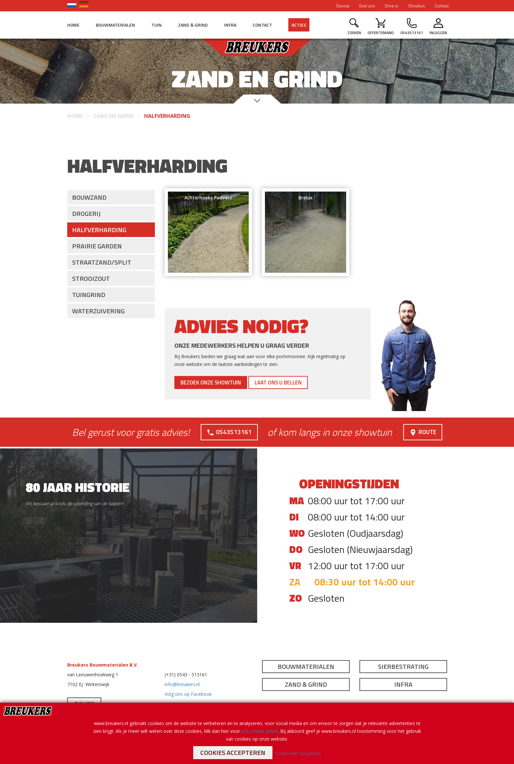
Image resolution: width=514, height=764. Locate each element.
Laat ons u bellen (299, 382)
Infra (230, 24)
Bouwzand (89, 197)
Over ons (367, 6)
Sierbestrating (403, 666)
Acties (299, 24)
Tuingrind (88, 295)
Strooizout (91, 278)
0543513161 (228, 432)
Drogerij (86, 213)
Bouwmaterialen (115, 24)
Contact (442, 6)
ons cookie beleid (259, 731)
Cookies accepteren (232, 752)
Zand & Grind (193, 24)
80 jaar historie (78, 487)
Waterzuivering (98, 311)
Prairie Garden (97, 246)
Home (73, 24)
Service (342, 6)
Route (421, 432)
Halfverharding (99, 230)
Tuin (156, 24)
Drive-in (391, 6)
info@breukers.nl (182, 684)
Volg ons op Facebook (188, 694)
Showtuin (416, 6)
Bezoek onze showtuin (219, 382)
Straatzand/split (101, 262)
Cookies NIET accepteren (298, 753)
